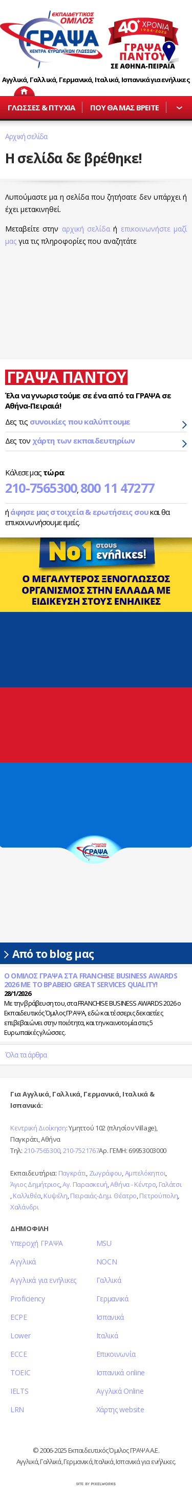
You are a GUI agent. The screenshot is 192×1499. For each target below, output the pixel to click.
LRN (17, 1409)
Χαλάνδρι (24, 1207)
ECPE (18, 1317)
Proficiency (27, 1298)
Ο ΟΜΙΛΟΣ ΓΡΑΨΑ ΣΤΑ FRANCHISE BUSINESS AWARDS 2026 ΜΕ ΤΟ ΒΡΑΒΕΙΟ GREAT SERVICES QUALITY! (90, 980)
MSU (104, 1243)
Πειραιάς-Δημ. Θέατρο (103, 1195)
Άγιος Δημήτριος (35, 1184)
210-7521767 (81, 1150)
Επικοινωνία (116, 1354)
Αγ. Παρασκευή (85, 1184)
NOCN (106, 1261)
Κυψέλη (55, 1195)
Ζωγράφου (105, 1173)
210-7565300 (41, 487)
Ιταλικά (107, 1335)
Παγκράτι (72, 1173)
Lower (20, 1335)
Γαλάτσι (170, 1184)
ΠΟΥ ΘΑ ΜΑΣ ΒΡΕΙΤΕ (124, 107)
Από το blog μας (53, 954)
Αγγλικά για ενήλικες (43, 1280)
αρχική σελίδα (86, 229)
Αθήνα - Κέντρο (133, 1184)
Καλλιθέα (27, 1195)
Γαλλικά (108, 1280)
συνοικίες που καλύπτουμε (80, 421)
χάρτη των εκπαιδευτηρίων (83, 440)
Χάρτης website (120, 1409)
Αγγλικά (23, 1261)
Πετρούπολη (158, 1195)
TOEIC (20, 1372)
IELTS (19, 1391)
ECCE (18, 1354)
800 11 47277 (117, 487)
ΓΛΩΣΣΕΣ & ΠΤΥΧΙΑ (41, 107)
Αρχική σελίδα (26, 136)
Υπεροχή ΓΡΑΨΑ (36, 1243)
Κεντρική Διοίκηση (38, 1127)
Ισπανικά (110, 1317)
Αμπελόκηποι (145, 1173)
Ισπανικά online (120, 1372)
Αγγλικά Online (120, 1391)
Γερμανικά (112, 1298)
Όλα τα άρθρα (26, 1055)
